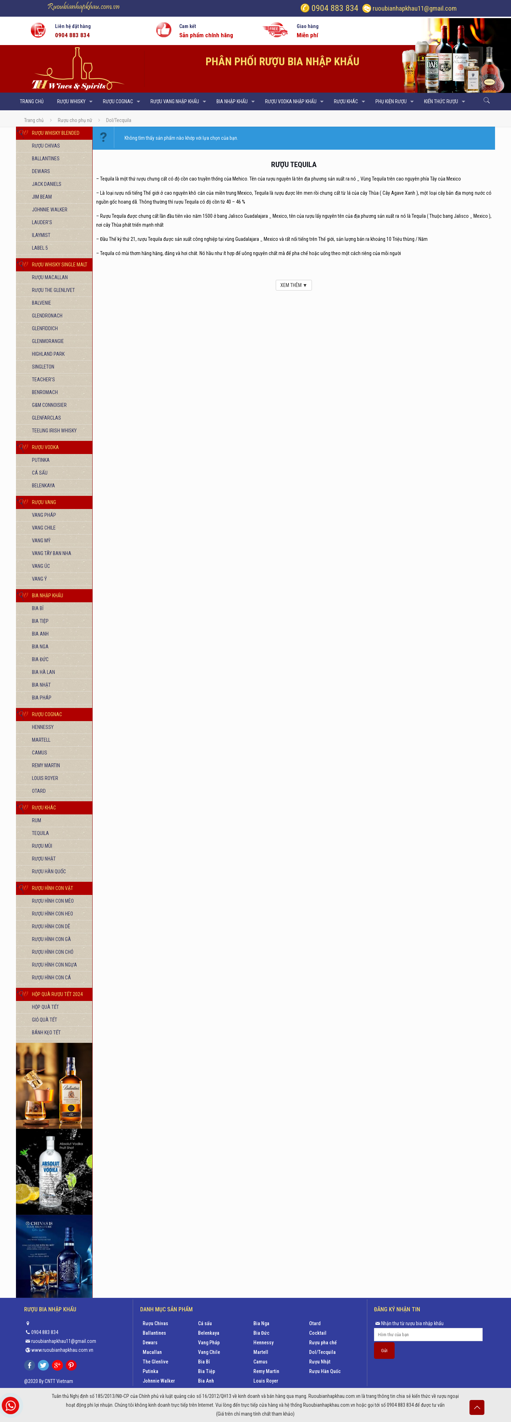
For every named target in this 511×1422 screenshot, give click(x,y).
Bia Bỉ (38, 608)
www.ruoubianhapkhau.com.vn (62, 1350)
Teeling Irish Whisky (54, 430)
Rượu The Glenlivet (53, 290)
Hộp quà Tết (45, 1007)
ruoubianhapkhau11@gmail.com (415, 8)
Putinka (41, 460)
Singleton (43, 367)
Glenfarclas (46, 418)
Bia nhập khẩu (47, 595)
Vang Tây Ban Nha (51, 553)
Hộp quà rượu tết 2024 (57, 994)
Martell (41, 740)
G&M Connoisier (49, 405)
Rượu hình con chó (52, 952)
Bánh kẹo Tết (46, 1032)
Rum (36, 820)
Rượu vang (44, 502)
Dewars (41, 171)
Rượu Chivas (46, 146)
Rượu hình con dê (51, 926)
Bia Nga (40, 646)
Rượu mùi (42, 846)
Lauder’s (42, 222)
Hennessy (43, 727)
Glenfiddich (45, 328)
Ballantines (46, 158)
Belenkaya (43, 485)
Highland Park (48, 354)
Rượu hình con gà (51, 939)
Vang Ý (39, 579)
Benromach (45, 392)
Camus (39, 753)
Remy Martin (46, 765)
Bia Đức (40, 659)
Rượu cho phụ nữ (75, 120)
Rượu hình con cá (51, 977)
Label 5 (40, 248)
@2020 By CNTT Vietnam (48, 1381)
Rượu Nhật (44, 859)
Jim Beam (42, 197)
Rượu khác (44, 807)
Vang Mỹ (41, 540)
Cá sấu (40, 473)
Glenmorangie (48, 341)
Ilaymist (41, 235)
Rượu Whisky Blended (55, 133)
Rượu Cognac (47, 714)
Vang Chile (44, 528)
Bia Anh (40, 634)
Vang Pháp (44, 515)
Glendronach (47, 316)
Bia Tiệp (40, 621)
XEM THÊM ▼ (294, 285)
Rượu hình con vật (52, 888)
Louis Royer (45, 778)
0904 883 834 (333, 8)
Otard (39, 791)
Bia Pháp (41, 698)
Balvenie (41, 303)
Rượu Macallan (50, 277)
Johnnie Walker (49, 209)
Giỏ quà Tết (44, 1020)
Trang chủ (34, 120)
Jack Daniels (46, 184)
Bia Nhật (41, 685)
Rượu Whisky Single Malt (59, 264)
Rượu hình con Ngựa (54, 965)
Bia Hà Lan (43, 672)
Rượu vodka (45, 447)
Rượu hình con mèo (53, 901)
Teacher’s (43, 379)
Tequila (40, 833)
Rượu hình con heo (52, 914)
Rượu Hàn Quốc (49, 871)
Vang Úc (41, 566)
